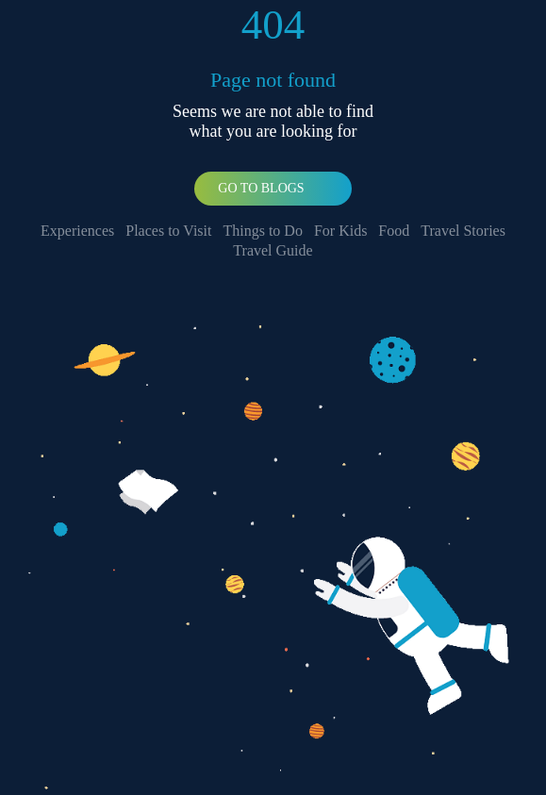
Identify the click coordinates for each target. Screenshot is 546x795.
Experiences (77, 231)
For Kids (340, 231)
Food (393, 231)
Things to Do (262, 231)
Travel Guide (272, 250)
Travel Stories (463, 231)
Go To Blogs (261, 188)
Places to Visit (168, 231)
